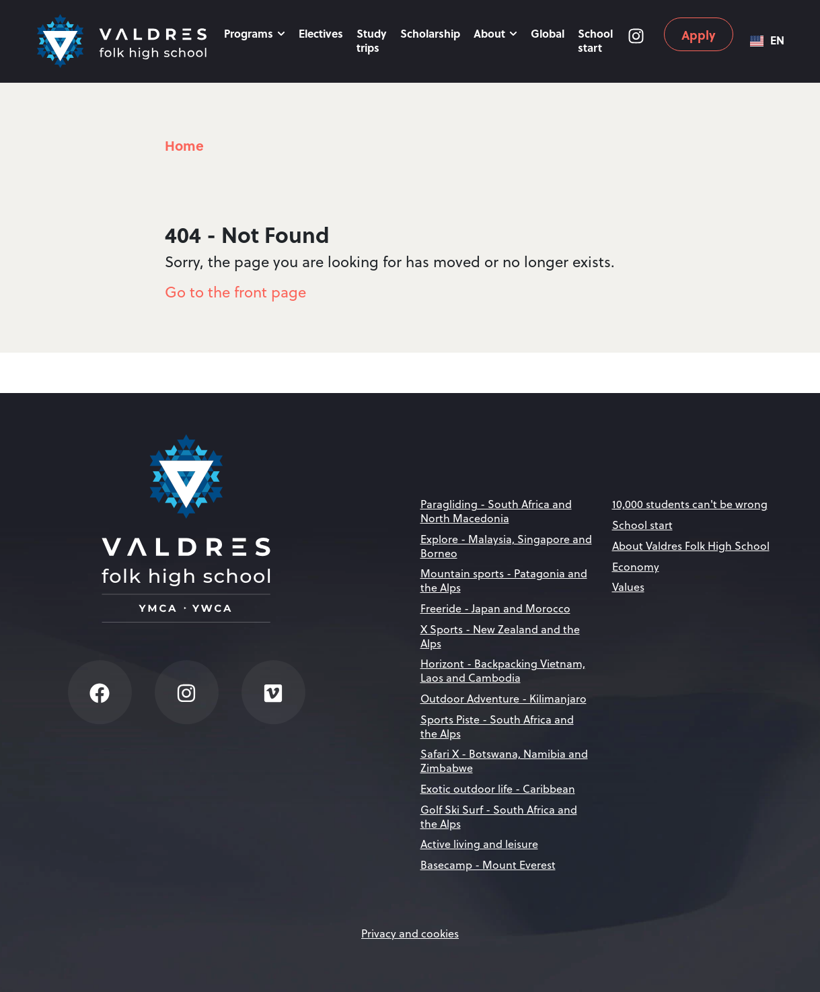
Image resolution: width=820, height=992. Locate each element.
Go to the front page (235, 291)
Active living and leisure (479, 844)
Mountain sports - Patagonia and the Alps (503, 580)
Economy (635, 566)
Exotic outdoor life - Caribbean (497, 788)
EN (767, 41)
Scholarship (430, 33)
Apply (698, 35)
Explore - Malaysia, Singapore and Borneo (506, 546)
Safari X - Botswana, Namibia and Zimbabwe (504, 760)
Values (628, 586)
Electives (321, 33)
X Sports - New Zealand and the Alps (500, 636)
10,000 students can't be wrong (690, 504)
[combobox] (767, 41)
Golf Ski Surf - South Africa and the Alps (498, 816)
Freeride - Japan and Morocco (495, 608)
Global (547, 33)
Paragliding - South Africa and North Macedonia (496, 511)
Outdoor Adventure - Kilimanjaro (503, 698)
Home (184, 145)
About (495, 33)
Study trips (372, 40)
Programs (254, 33)
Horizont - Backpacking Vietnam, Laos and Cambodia (502, 670)
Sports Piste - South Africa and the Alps (497, 726)
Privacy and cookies (410, 933)
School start (595, 40)
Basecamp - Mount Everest (488, 864)
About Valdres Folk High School (691, 545)
